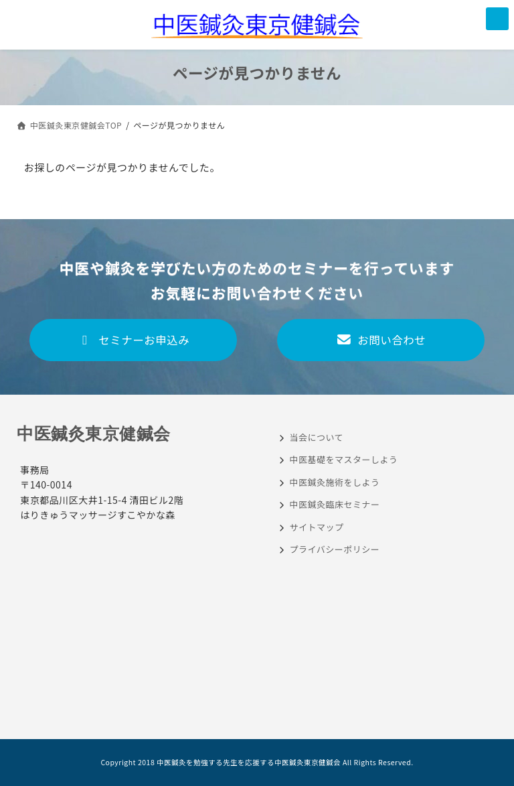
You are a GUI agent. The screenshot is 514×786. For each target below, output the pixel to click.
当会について (317, 437)
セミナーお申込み (133, 340)
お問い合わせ (381, 340)
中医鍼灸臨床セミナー (335, 504)
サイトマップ (317, 527)
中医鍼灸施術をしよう (335, 482)
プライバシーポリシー (335, 549)
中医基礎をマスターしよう (344, 459)
